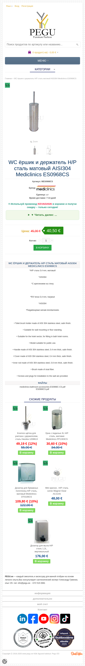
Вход (17, 6)
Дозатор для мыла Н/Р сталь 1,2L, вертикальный (41, 548)
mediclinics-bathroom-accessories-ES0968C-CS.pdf (42, 387)
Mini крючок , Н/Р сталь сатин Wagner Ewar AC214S (56, 491)
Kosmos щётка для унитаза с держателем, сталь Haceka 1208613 (26, 436)
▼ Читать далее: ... (44, 214)
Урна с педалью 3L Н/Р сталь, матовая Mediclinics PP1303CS (56, 436)
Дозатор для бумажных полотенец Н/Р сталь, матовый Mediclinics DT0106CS (26, 492)
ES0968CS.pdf (42, 389)
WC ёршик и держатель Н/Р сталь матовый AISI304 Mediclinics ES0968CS (45, 78)
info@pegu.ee (24, 583)
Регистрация (27, 6)
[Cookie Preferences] (5, 661)
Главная (8, 78)
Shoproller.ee (77, 653)
